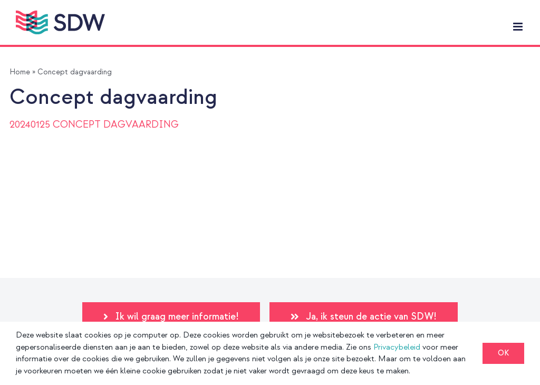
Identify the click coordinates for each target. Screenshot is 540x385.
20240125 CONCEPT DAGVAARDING (94, 125)
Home (19, 72)
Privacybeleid (396, 347)
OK (503, 353)
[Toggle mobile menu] (518, 26)
